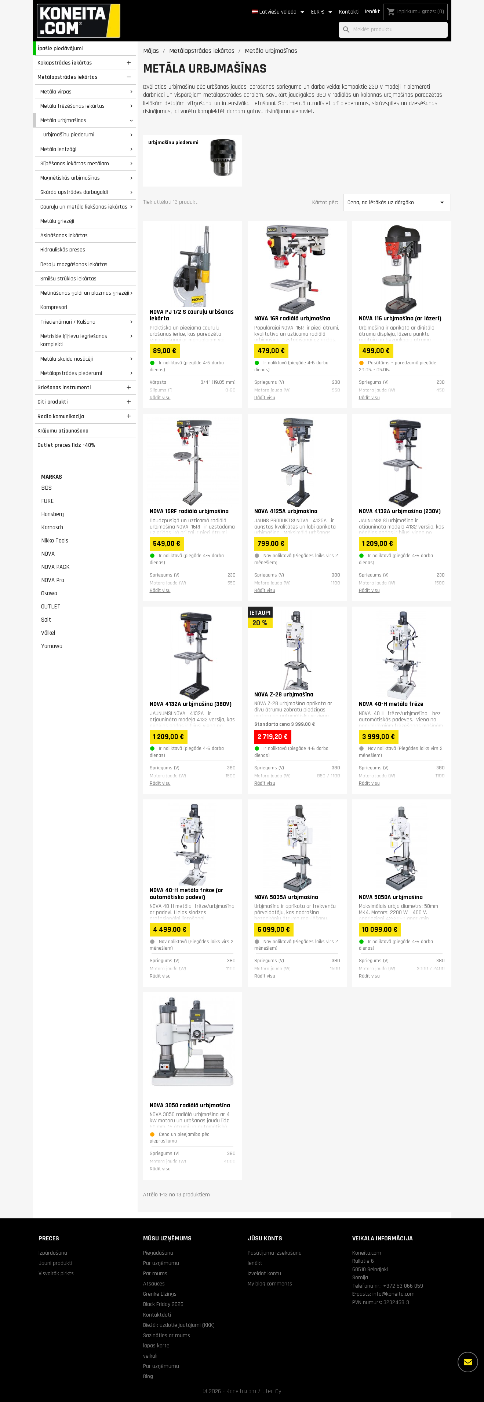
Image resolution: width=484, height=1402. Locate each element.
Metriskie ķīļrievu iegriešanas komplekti (73, 340)
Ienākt (372, 11)
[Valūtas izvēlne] (323, 12)
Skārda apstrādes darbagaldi (74, 192)
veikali (150, 1355)
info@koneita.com (393, 1294)
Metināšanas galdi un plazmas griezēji (84, 293)
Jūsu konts (265, 1238)
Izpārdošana (53, 1252)
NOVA (48, 554)
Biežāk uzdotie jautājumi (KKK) (179, 1325)
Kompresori (53, 307)
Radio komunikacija (60, 416)
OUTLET (51, 607)
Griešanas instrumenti (64, 387)
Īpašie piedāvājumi (60, 48)
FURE (47, 501)
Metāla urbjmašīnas (63, 120)
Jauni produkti (55, 1263)
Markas (51, 477)
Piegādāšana (158, 1252)
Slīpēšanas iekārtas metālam (74, 163)
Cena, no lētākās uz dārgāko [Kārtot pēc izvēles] (397, 202)
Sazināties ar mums (166, 1335)
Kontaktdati (157, 1314)
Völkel (48, 633)
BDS (46, 488)
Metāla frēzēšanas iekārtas (72, 106)
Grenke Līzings (160, 1294)
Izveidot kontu (264, 1273)
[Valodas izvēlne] (279, 12)
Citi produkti (52, 401)
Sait (46, 620)
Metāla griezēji (57, 221)
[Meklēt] (393, 30)
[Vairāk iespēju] (468, 1362)
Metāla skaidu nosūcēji (66, 359)
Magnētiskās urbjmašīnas (70, 177)
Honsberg (52, 514)
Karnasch (52, 527)
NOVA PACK (55, 567)
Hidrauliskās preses (62, 249)
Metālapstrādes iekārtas (67, 77)
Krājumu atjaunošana (62, 430)
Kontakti (349, 12)
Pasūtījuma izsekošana (275, 1252)
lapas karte (156, 1345)
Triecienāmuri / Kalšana (67, 321)
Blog (148, 1376)
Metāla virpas (56, 91)
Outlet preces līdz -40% (66, 445)
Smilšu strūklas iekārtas (68, 278)
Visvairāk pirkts (56, 1273)
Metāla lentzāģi (58, 149)
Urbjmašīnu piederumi (68, 134)
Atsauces (154, 1283)
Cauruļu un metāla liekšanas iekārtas (83, 206)
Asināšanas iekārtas (64, 235)
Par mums (155, 1273)
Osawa (49, 593)
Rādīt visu (160, 397)
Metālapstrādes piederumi (71, 373)
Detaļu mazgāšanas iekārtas (74, 264)
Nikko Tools (54, 541)
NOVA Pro (52, 580)
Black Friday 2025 (163, 1304)
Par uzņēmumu (161, 1263)
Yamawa (51, 646)
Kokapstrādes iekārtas (64, 62)
